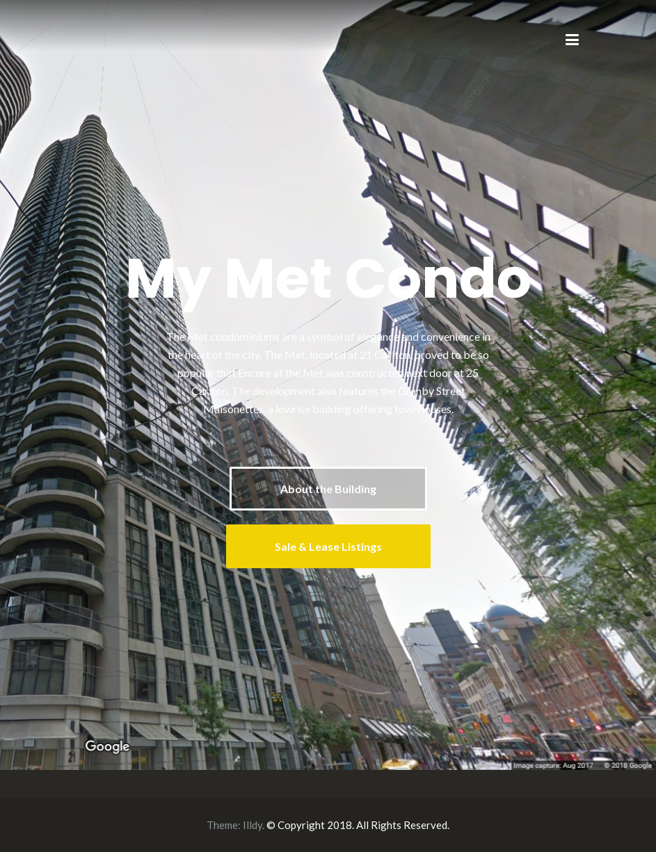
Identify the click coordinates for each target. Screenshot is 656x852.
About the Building (328, 488)
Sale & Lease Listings (328, 546)
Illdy (252, 825)
